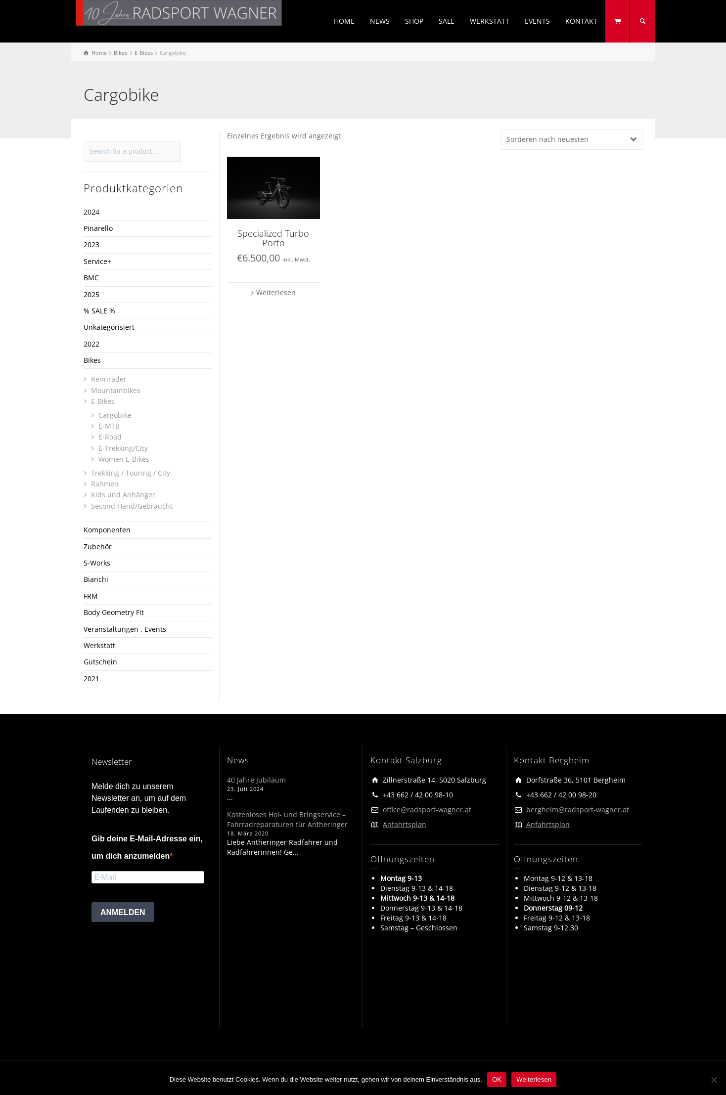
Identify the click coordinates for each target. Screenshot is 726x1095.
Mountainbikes (115, 390)
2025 (91, 294)
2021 (91, 678)
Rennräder (109, 379)
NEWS (380, 21)
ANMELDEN (122, 912)
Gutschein (100, 661)
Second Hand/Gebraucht (132, 506)
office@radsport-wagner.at (427, 809)
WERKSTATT (489, 21)
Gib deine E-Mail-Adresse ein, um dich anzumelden (147, 847)
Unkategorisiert (109, 327)
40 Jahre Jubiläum (256, 780)
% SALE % (99, 310)
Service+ (97, 261)
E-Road (110, 436)
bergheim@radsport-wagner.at (577, 809)
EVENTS (537, 21)
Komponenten (107, 529)
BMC (91, 277)
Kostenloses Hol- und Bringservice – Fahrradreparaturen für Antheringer (287, 819)
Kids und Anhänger (123, 494)
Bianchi (96, 579)
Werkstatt (99, 645)
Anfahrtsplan (404, 824)
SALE (446, 21)
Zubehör (98, 546)
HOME (344, 21)
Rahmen (105, 483)
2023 (91, 244)
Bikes (92, 360)
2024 (91, 212)
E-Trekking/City (123, 448)
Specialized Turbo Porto (273, 238)
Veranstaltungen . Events (125, 629)
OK (496, 1079)
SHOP (414, 21)
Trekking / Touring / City (130, 473)
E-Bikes (103, 401)
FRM (91, 596)
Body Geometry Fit (114, 612)
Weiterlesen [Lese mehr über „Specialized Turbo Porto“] (276, 292)
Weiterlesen (533, 1079)
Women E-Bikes (123, 459)
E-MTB (109, 426)
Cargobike (115, 415)
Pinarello (98, 228)
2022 (91, 344)
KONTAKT (581, 21)
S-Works (97, 563)
